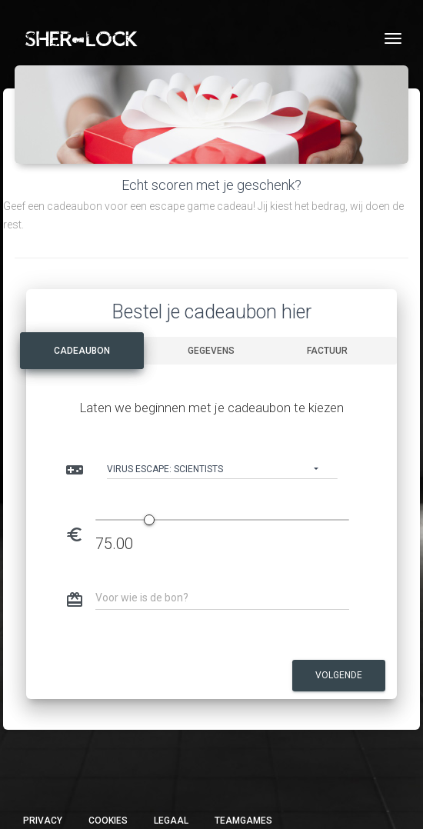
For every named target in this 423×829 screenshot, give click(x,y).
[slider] (149, 519)
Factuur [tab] (327, 350)
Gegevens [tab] (211, 350)
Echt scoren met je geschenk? (211, 185)
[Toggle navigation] (393, 38)
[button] (222, 467)
